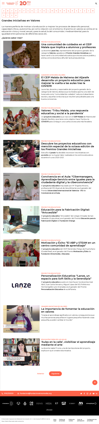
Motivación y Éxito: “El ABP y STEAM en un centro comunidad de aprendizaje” (68, 244)
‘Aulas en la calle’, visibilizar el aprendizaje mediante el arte (68, 343)
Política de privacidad (62, 420)
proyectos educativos (51, 141)
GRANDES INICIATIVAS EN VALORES (54, 306)
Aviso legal (54, 420)
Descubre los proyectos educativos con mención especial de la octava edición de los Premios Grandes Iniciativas (67, 146)
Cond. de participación (80, 420)
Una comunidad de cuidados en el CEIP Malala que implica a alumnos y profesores (68, 46)
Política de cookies (72, 420)
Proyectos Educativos (51, 108)
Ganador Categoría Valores (53, 75)
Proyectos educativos (51, 42)
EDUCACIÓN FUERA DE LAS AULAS (53, 339)
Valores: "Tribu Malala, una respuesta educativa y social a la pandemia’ (64, 112)
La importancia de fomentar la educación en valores (67, 310)
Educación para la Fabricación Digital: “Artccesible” (65, 211)
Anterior (40, 374)
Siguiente (55, 374)
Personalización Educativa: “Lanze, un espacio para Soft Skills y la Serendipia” (66, 277)
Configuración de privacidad (92, 420)
